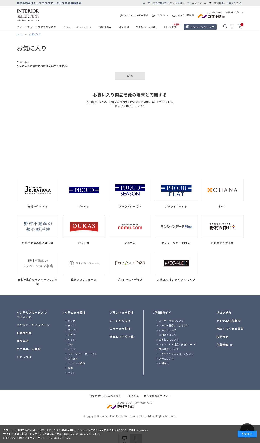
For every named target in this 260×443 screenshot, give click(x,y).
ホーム (20, 34)
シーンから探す (120, 321)
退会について (166, 358)
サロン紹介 (223, 312)
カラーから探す (120, 329)
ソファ (71, 320)
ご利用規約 (132, 396)
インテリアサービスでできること (36, 27)
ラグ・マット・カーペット (82, 353)
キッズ (71, 349)
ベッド (71, 339)
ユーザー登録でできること (174, 325)
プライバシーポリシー (35, 438)
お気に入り (35, 34)
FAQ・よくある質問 (230, 329)
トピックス (170, 27)
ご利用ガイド (162, 312)
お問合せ (164, 363)
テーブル (73, 330)
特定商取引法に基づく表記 (105, 396)
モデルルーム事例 (146, 27)
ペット (71, 372)
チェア (71, 325)
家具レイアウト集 (122, 337)
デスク (71, 334)
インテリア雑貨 (76, 363)
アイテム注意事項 (228, 321)
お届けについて (167, 334)
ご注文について (167, 330)
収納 (70, 344)
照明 (70, 368)
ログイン (140, 106)
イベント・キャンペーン (77, 27)
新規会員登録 (123, 106)
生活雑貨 (73, 358)
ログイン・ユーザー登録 (205, 2)
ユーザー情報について (171, 320)
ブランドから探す (122, 312)
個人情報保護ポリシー (157, 396)
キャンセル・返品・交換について (177, 344)
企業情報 (222, 345)
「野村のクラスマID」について (176, 353)
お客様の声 (105, 27)
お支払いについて (169, 339)
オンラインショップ (202, 27)
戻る (130, 75)
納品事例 (123, 27)
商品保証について (169, 349)
